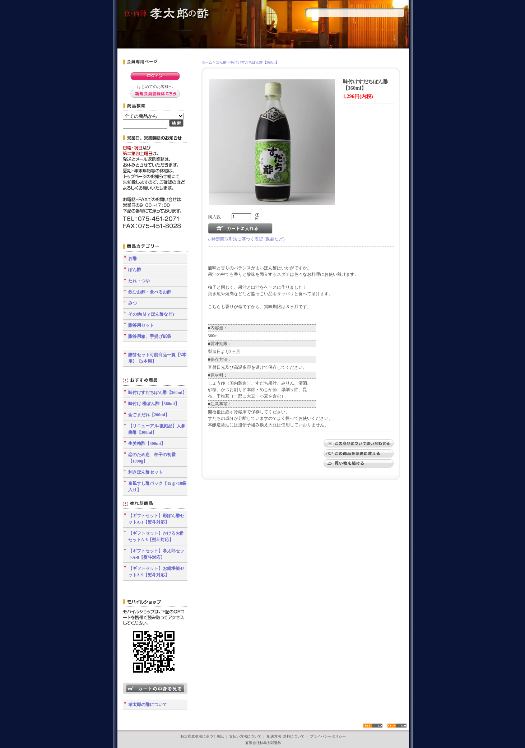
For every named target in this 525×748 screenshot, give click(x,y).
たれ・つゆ (139, 280)
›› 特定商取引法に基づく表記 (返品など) (246, 239)
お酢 (132, 258)
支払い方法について (245, 736)
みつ (132, 303)
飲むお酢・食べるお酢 (149, 291)
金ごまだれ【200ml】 (148, 414)
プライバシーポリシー (328, 736)
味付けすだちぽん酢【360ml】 (157, 392)
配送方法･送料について (286, 736)
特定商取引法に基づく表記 (202, 736)
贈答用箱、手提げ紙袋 (149, 336)
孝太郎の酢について (147, 704)
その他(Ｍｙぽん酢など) (151, 314)
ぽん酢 (134, 269)
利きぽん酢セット (145, 472)
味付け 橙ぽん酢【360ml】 (153, 403)
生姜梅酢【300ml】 (146, 443)
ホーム (206, 62)
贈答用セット (141, 325)
